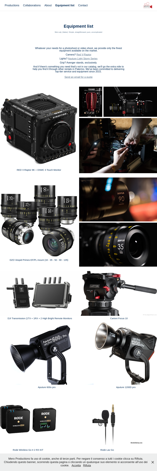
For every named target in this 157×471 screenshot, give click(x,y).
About (48, 5)
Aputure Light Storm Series (83, 58)
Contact (83, 5)
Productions (12, 5)
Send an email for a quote (78, 77)
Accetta (76, 465)
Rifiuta (87, 465)
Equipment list (64, 5)
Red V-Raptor (84, 54)
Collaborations (32, 5)
